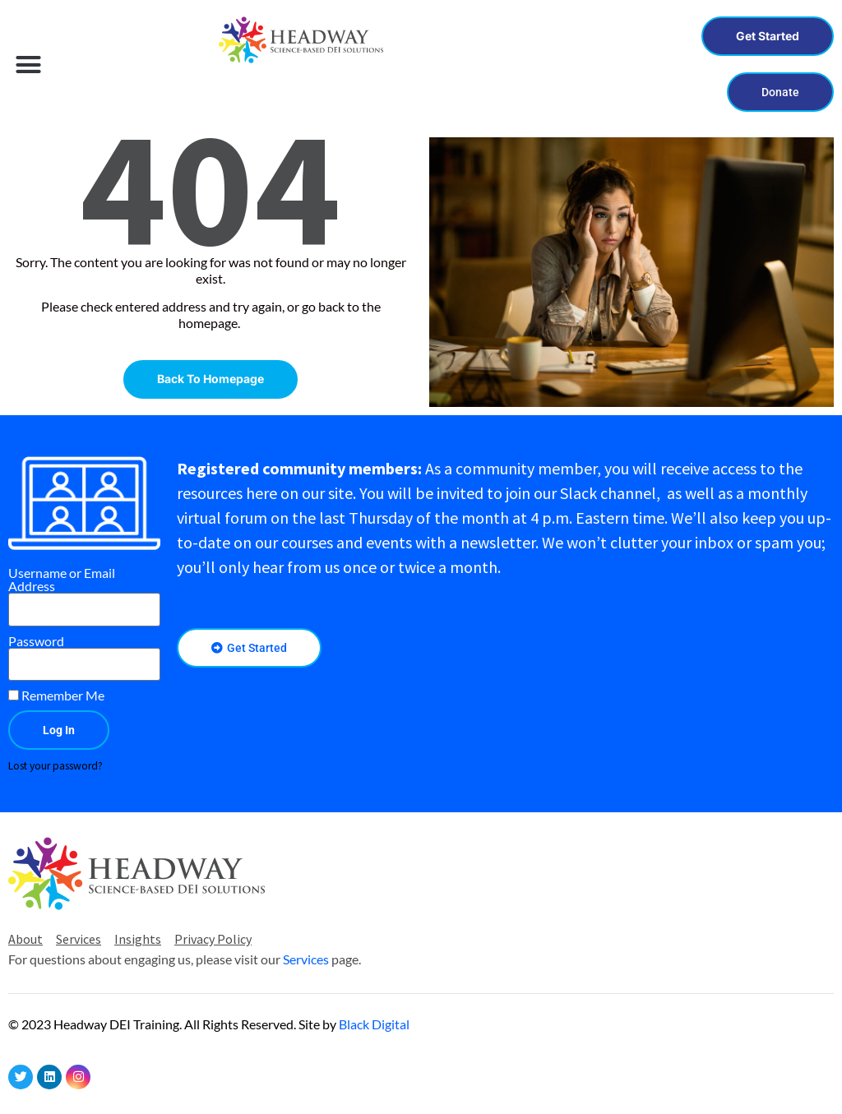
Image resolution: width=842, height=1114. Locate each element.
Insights (137, 939)
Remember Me (56, 695)
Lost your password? (55, 766)
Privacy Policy (213, 939)
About (25, 939)
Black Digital (374, 1024)
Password (36, 641)
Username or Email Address (61, 579)
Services (78, 939)
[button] (28, 64)
